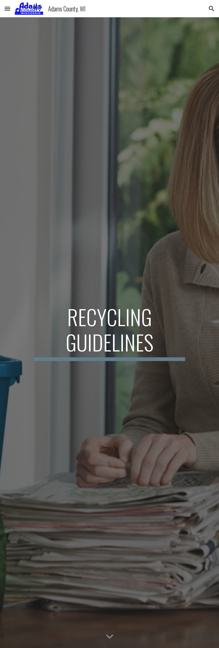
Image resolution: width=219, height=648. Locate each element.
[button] (7, 8)
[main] (109, 332)
